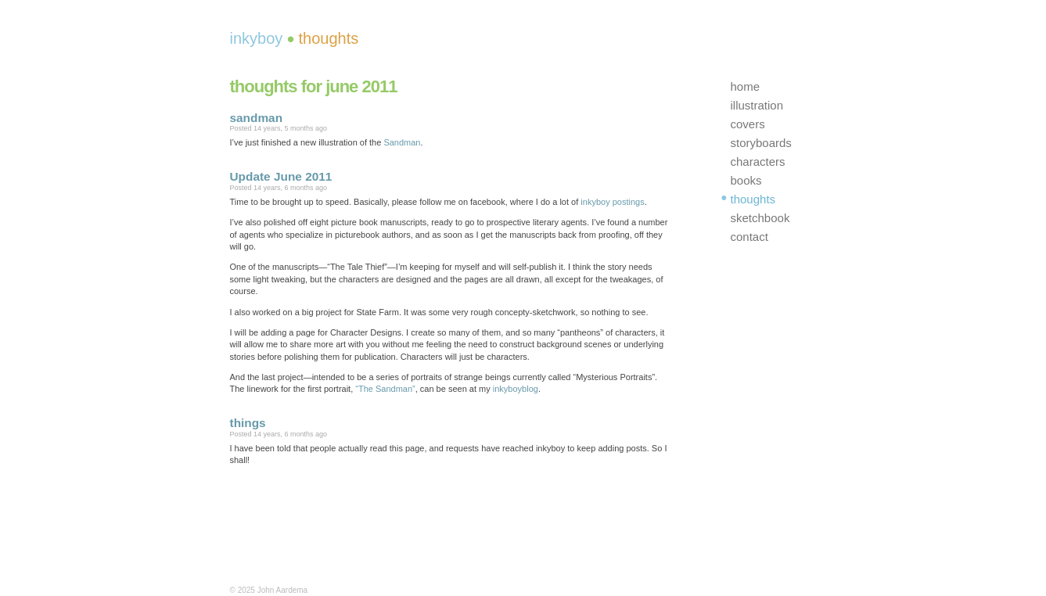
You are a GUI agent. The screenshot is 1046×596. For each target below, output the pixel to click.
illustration (757, 105)
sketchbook (760, 217)
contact (749, 236)
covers (748, 124)
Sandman (401, 142)
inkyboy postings (612, 201)
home (745, 86)
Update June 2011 (281, 176)
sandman (256, 117)
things (248, 422)
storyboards (761, 142)
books (746, 180)
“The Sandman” (385, 388)
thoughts (753, 199)
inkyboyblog (515, 388)
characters (758, 161)
